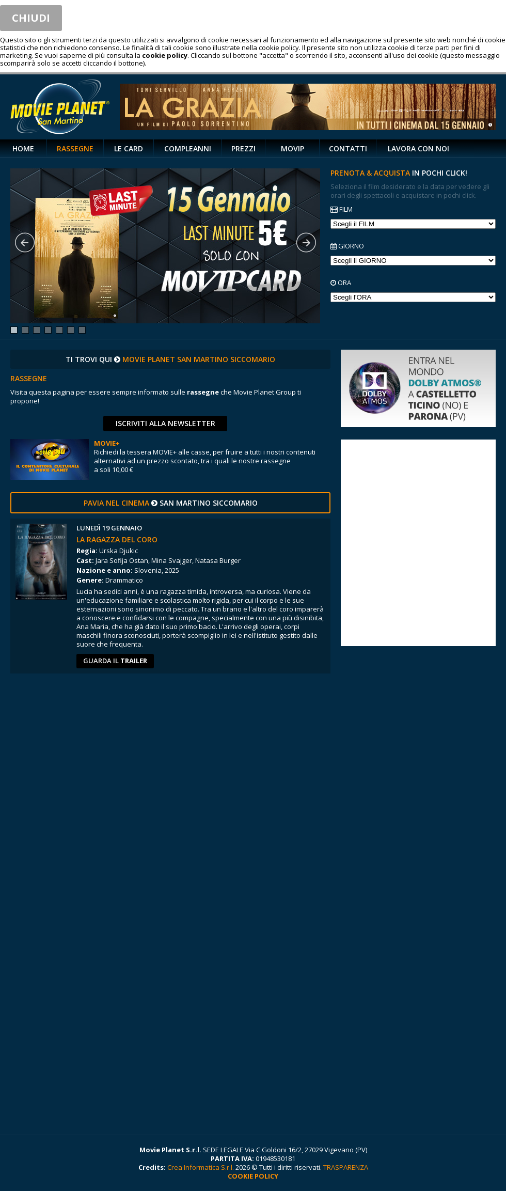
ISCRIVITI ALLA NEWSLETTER (165, 423)
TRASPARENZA (345, 1167)
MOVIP (292, 148)
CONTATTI (348, 148)
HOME (23, 148)
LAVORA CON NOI (418, 148)
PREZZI (243, 148)
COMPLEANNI (187, 148)
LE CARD (128, 148)
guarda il (115, 660)
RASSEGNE (75, 148)
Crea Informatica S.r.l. (200, 1167)
